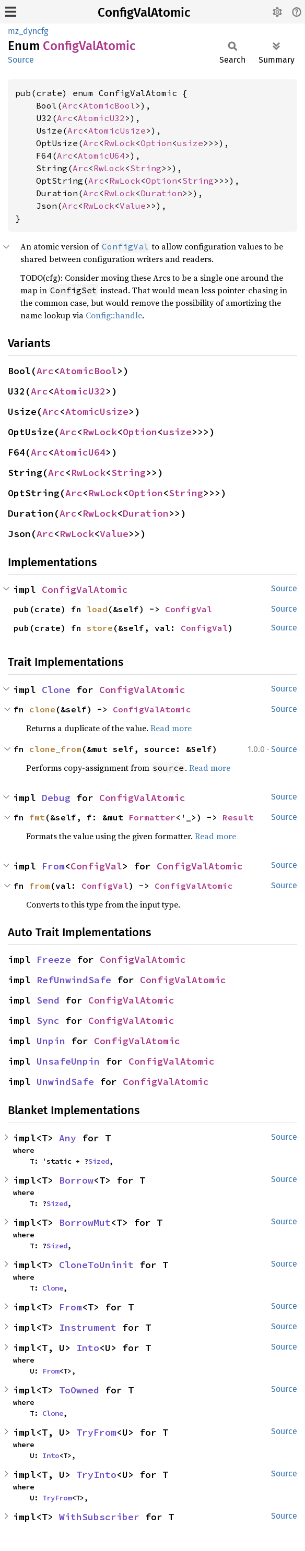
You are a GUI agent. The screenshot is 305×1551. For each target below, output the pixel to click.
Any (67, 1138)
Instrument (87, 1327)
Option (156, 143)
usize (190, 143)
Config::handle (114, 315)
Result (238, 817)
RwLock (119, 143)
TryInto (96, 1475)
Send (48, 1000)
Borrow (76, 1180)
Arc (70, 105)
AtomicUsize (117, 130)
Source (21, 60)
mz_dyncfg (28, 31)
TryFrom (96, 1432)
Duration (161, 193)
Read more (171, 728)
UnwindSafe (65, 1082)
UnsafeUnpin (68, 1061)
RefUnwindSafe (74, 980)
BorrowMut (85, 1222)
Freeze (54, 959)
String (145, 168)
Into (87, 1348)
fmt (37, 817)
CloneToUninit (96, 1265)
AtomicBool (109, 105)
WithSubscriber (99, 1517)
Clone (56, 690)
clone (42, 709)
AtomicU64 (101, 155)
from (39, 885)
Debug (56, 798)
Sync (48, 1021)
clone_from (55, 749)
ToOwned (79, 1390)
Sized (98, 1161)
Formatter (151, 817)
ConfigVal (188, 609)
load (97, 609)
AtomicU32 (101, 118)
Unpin (51, 1041)
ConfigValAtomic (144, 12)
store (100, 628)
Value (133, 205)
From (53, 866)
